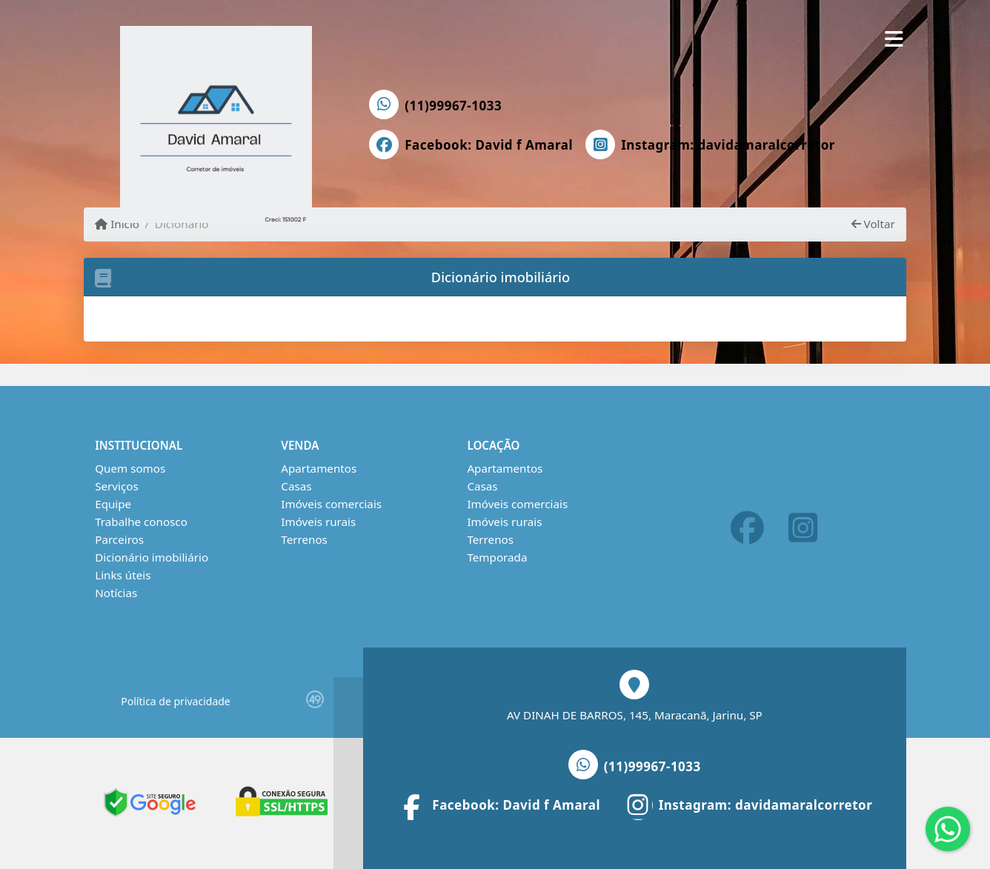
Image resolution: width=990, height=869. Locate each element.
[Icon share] (471, 144)
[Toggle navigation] (894, 38)
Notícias (116, 592)
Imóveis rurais (318, 521)
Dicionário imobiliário (151, 557)
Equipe (113, 503)
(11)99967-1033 (453, 105)
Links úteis (122, 574)
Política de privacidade (175, 701)
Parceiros (119, 539)
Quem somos (130, 468)
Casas (296, 486)
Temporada (497, 557)
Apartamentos (318, 468)
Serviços (117, 486)
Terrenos (304, 539)
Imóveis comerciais (331, 503)
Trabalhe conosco (141, 521)
